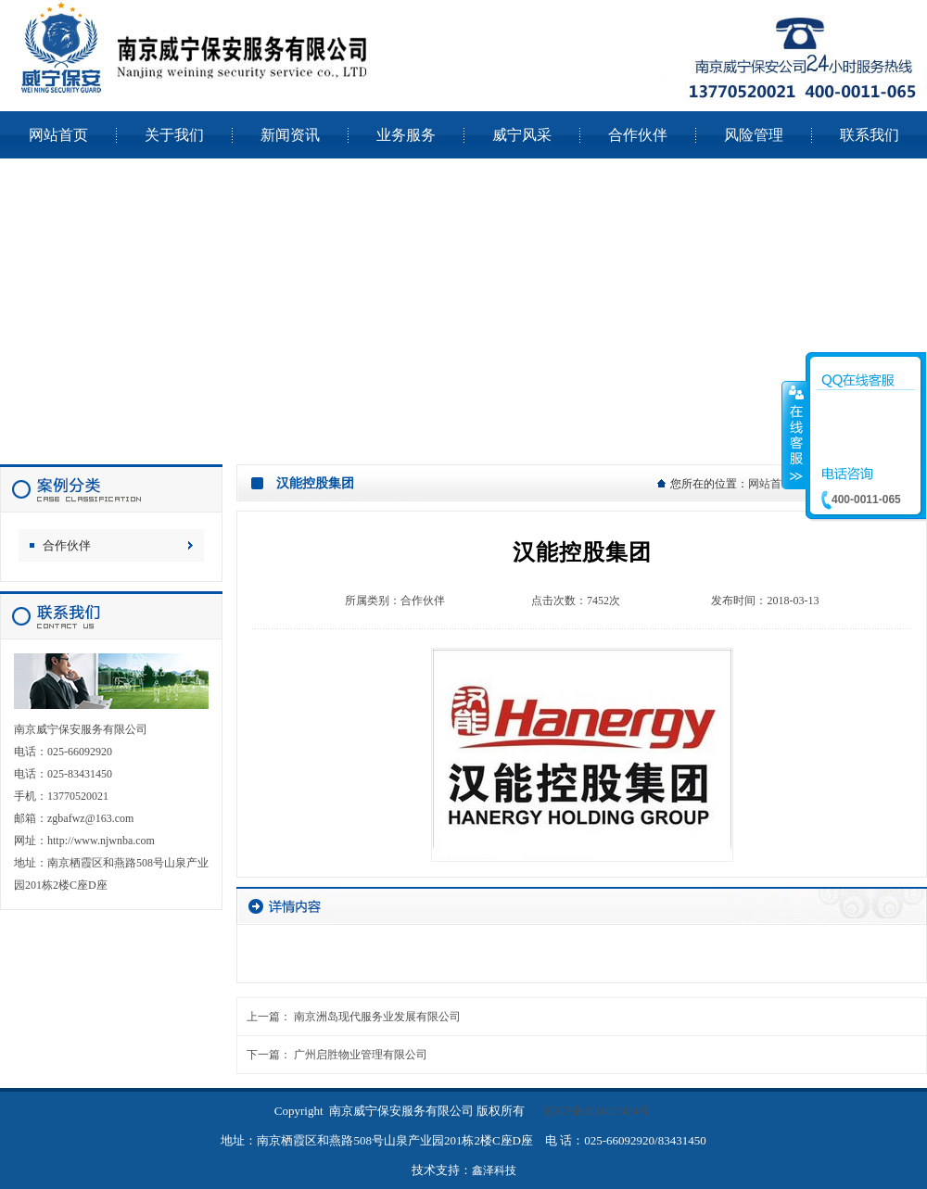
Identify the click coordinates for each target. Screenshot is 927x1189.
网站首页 (770, 483)
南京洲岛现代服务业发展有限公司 (377, 1016)
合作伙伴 (67, 545)
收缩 (794, 434)
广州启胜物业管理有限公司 (360, 1054)
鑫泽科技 (494, 1170)
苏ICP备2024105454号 (596, 1111)
